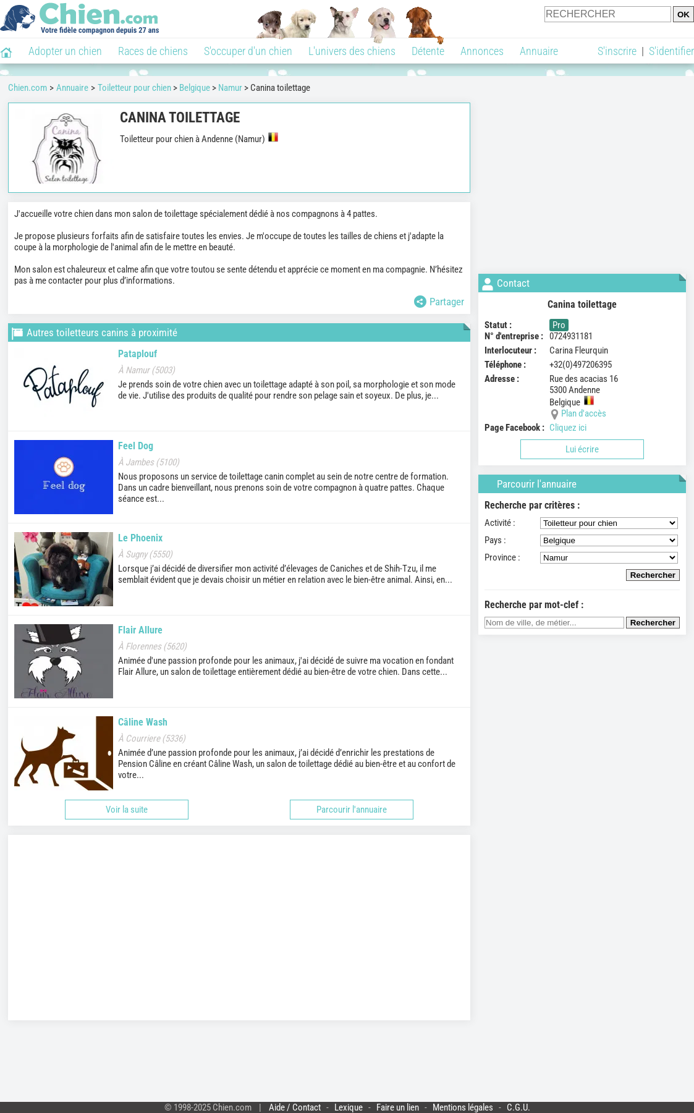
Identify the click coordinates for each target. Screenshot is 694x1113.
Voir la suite (127, 809)
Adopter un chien (65, 50)
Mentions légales (463, 1107)
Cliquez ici (567, 427)
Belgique (194, 87)
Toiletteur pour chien (134, 87)
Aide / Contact (295, 1107)
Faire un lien (397, 1107)
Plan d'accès (583, 413)
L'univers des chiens (352, 50)
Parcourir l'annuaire (351, 809)
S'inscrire (617, 50)
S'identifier (671, 50)
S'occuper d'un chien (248, 50)
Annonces (482, 50)
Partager (439, 301)
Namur (230, 87)
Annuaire (539, 50)
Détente (428, 50)
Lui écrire (582, 449)
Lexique (348, 1107)
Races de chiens (153, 50)
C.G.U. (518, 1107)
